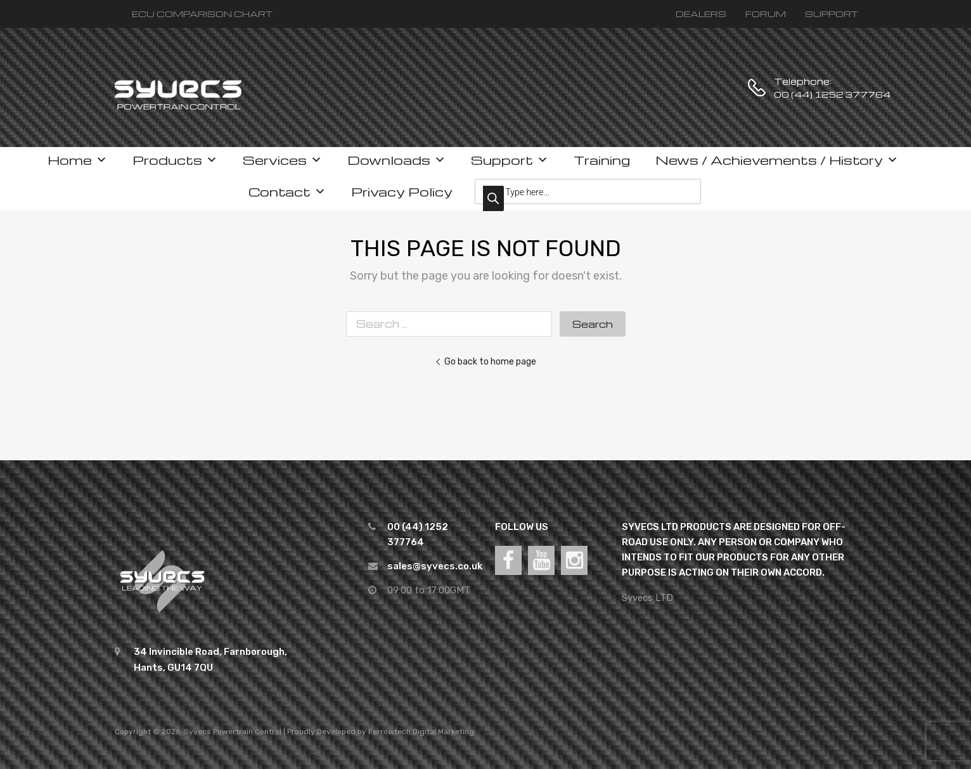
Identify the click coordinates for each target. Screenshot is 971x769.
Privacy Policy (402, 191)
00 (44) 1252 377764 (805, 94)
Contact (287, 191)
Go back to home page (485, 361)
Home (77, 159)
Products (174, 159)
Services (282, 159)
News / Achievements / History (776, 159)
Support (509, 159)
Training (602, 160)
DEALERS (701, 13)
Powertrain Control (247, 731)
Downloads (396, 159)
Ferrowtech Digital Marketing (421, 731)
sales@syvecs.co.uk (434, 566)
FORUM (765, 13)
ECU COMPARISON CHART (202, 13)
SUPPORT (831, 13)
